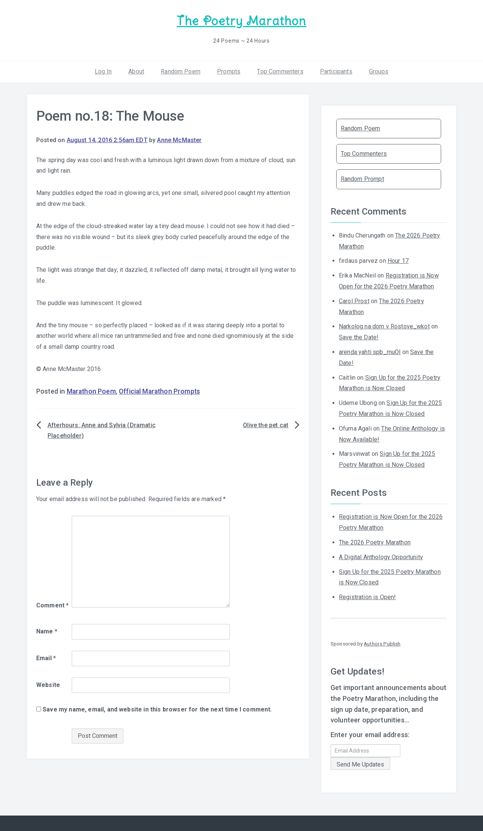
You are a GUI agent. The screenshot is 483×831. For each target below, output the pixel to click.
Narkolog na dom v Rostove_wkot (384, 326)
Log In (103, 71)
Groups (378, 71)
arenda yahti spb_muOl (369, 352)
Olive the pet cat (265, 425)
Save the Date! (358, 337)
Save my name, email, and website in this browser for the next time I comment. (157, 709)
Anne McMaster (179, 140)
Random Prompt (362, 178)
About (136, 71)
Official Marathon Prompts (159, 391)
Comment (52, 605)
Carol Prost (354, 301)
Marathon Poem (91, 391)
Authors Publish (382, 644)
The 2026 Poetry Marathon (375, 542)
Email (46, 658)
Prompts (228, 71)
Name (46, 631)
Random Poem (180, 71)
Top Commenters (280, 71)
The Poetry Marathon (241, 21)
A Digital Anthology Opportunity (381, 557)
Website (48, 684)
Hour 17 (398, 260)
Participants (336, 71)
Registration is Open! (367, 597)
